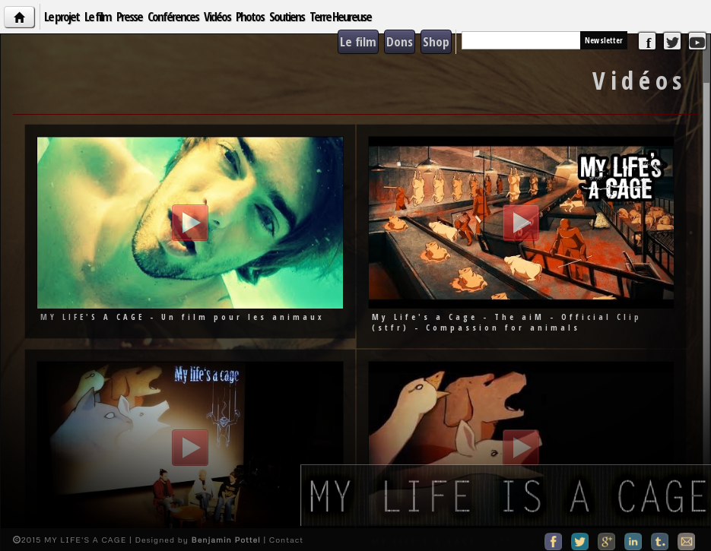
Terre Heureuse (340, 16)
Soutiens (286, 16)
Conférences (173, 16)
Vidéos (217, 16)
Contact (286, 539)
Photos (250, 16)
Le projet (61, 16)
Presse (129, 16)
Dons (399, 41)
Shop (436, 41)
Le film (97, 16)
